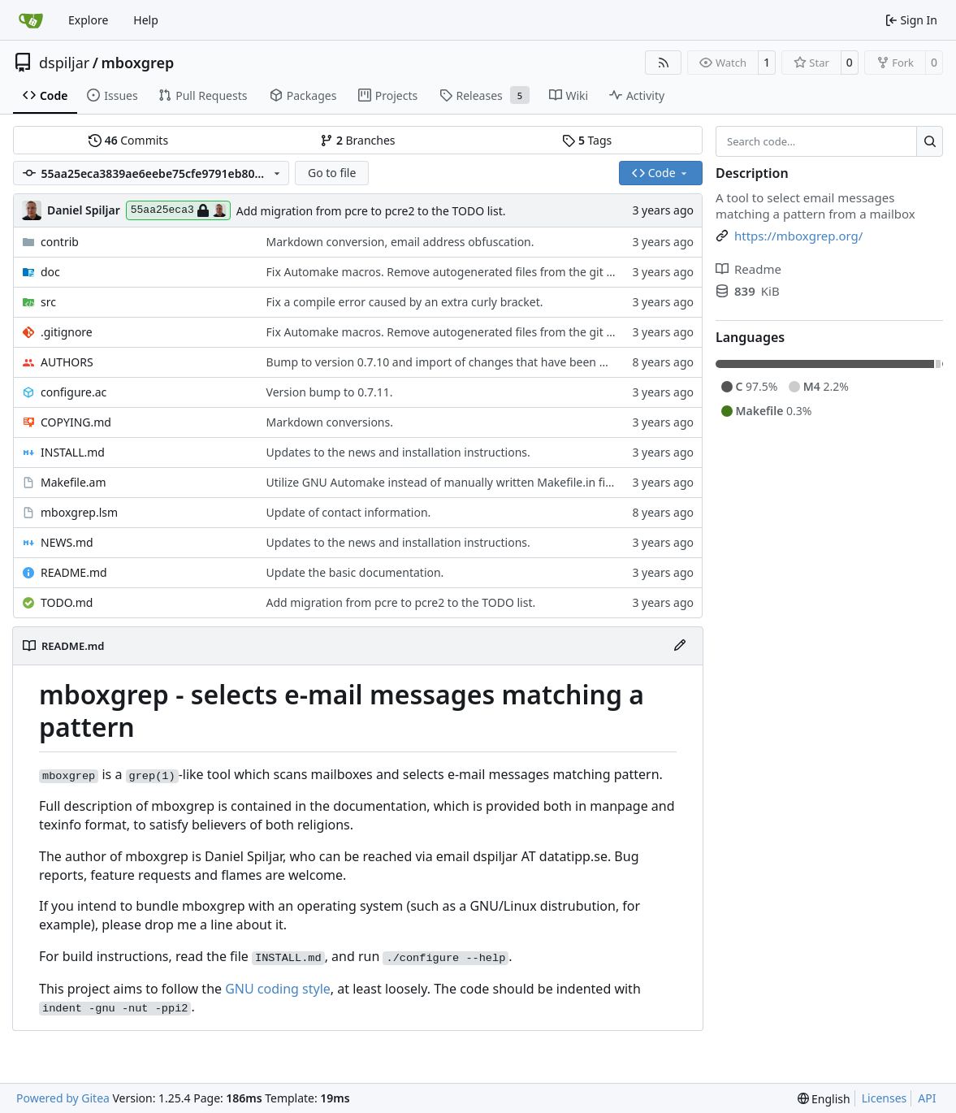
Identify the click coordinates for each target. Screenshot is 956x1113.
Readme (748, 269)
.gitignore (67, 332)
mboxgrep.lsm (79, 512)
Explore (88, 20)
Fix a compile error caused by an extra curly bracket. (404, 302)
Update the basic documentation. (355, 572)
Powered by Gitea (63, 1098)
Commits (128, 140)
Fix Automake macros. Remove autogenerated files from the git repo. (450, 271)
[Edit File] (680, 646)
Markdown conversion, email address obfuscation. (400, 241)
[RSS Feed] (663, 62)
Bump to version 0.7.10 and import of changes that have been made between (472, 362)
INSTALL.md (73, 452)
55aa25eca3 (178, 210)
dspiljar (64, 62)
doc (50, 271)
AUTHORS (67, 362)
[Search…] (929, 141)
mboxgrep (137, 62)
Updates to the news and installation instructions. (398, 452)
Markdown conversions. (329, 422)
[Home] (31, 20)
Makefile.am (73, 482)
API (927, 1098)
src (48, 302)
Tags (587, 140)
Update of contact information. (348, 512)
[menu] (824, 1099)
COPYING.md (76, 422)
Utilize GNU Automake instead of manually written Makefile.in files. (445, 482)
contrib (60, 241)
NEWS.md (67, 542)
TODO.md (67, 602)
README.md (74, 572)
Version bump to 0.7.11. (329, 392)
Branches (357, 140)
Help (145, 20)
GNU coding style (278, 989)
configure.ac (73, 392)
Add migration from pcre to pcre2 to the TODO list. (371, 211)
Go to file (332, 172)
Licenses (884, 1098)
